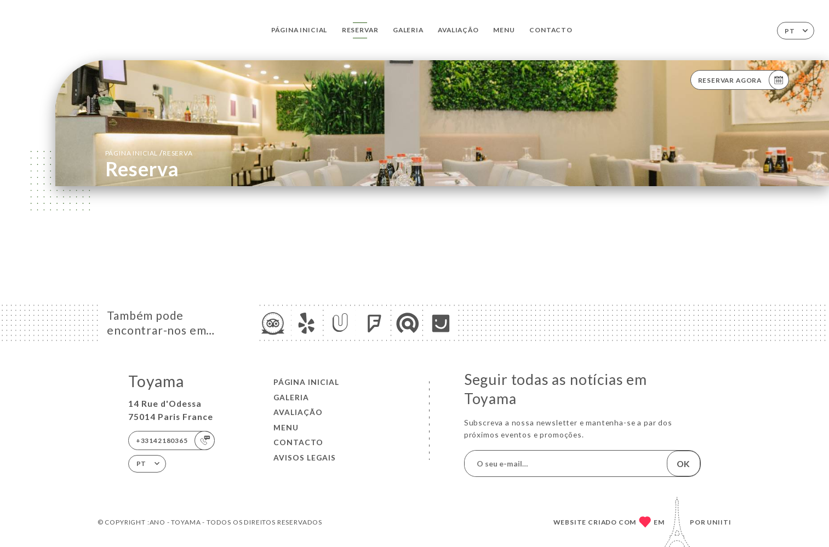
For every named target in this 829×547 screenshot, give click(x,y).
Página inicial (299, 30)
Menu (503, 30)
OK (683, 464)
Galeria (408, 30)
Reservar (360, 30)
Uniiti (719, 522)
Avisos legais (304, 457)
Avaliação (458, 30)
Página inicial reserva (149, 152)
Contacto (551, 30)
